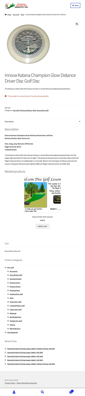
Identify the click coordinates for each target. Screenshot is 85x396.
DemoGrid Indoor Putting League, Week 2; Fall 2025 (25, 360)
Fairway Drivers (15, 287)
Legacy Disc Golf (16, 309)
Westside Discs (15, 329)
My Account (14, 392)
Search (42, 392)
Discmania (13, 271)
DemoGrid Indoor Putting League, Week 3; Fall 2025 (25, 356)
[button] (77, 24)
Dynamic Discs (15, 283)
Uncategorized (12, 332)
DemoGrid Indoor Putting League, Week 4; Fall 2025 (25, 353)
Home (9, 15)
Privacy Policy (10, 383)
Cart (65, 390)
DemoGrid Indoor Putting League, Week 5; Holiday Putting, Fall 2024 (31, 364)
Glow (22, 15)
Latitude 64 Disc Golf (17, 306)
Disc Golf (16, 15)
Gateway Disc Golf (16, 294)
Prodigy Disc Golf (16, 321)
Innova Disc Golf (43, 110)
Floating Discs (15, 290)
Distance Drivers (26, 110)
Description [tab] (9, 121)
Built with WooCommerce (27, 383)
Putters (12, 325)
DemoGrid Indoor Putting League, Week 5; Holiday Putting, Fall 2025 (31, 349)
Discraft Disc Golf (16, 275)
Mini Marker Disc (15, 317)
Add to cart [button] (42, 226)
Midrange (13, 313)
